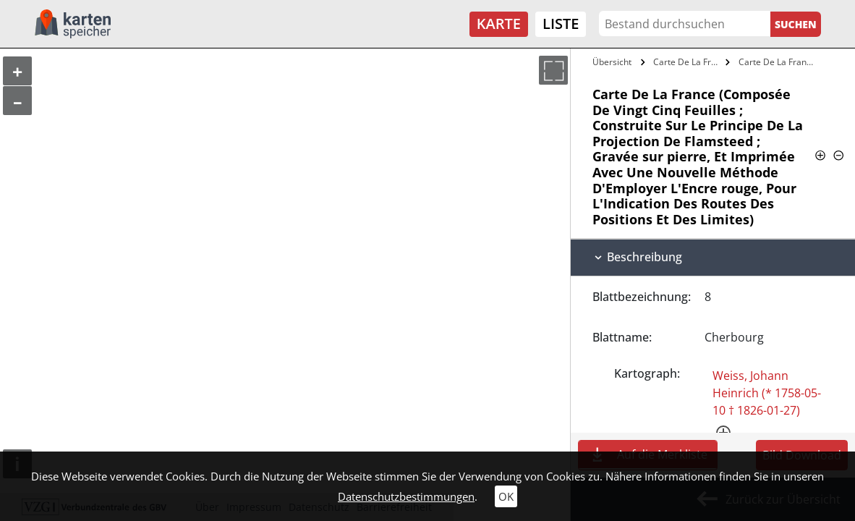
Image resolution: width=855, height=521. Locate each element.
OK (506, 496)
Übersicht (611, 62)
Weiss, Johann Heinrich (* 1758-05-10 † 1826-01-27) (766, 393)
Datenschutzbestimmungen (406, 496)
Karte (499, 23)
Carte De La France (687, 62)
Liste (561, 23)
